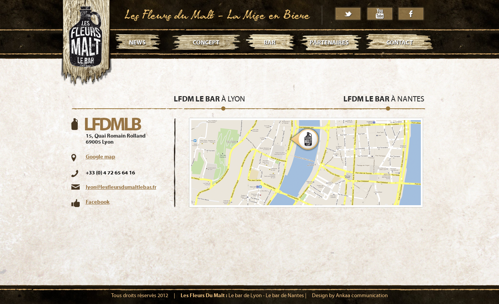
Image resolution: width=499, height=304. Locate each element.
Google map (100, 157)
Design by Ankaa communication (350, 296)
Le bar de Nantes (285, 296)
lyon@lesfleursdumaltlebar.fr (121, 187)
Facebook (98, 202)
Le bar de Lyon (245, 296)
